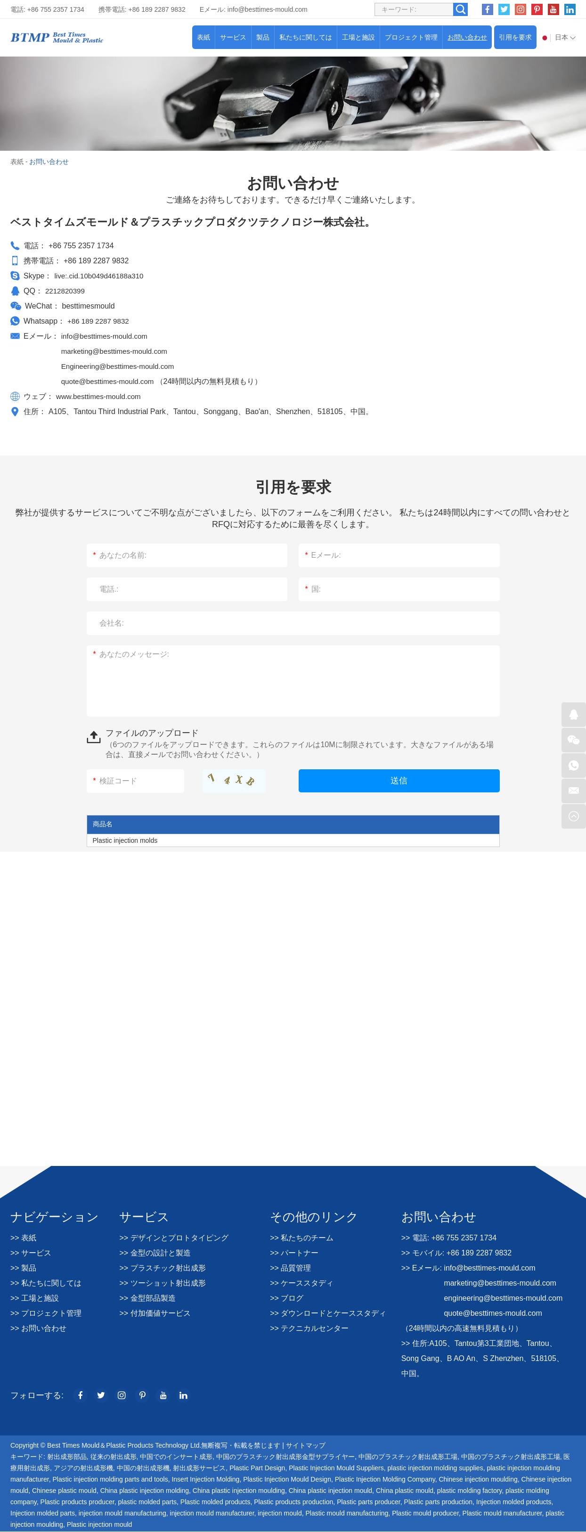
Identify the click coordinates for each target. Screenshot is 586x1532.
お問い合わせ (467, 37)
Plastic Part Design (257, 1468)
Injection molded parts (42, 1513)
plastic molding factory (469, 1491)
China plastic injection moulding (239, 1491)
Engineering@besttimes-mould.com (121, 366)
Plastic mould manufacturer (502, 1513)
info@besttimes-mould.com (268, 9)
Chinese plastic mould (64, 1491)
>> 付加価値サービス (154, 1313)
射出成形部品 (67, 1457)
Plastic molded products (215, 1502)
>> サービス (30, 1253)
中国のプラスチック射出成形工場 (407, 1457)
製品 (262, 37)
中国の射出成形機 (143, 1468)
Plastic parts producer (368, 1502)
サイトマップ (306, 1446)
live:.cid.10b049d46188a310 (101, 276)
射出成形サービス (199, 1468)
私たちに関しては (305, 37)
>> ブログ (286, 1298)
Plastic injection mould (99, 1525)
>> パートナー (294, 1253)
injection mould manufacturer (212, 1513)
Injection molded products (514, 1502)
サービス (233, 37)
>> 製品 (23, 1268)
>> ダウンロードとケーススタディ (328, 1313)
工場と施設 (358, 37)
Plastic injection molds (125, 840)
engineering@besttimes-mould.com (503, 1298)
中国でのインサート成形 (176, 1457)
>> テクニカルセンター (309, 1328)
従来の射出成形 (113, 1457)
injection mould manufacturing (122, 1513)
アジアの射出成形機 (83, 1468)
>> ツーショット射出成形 (162, 1283)
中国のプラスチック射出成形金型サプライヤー (285, 1457)
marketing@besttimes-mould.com (117, 351)
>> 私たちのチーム (302, 1238)
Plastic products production (293, 1502)
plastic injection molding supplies (435, 1468)
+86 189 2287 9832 (99, 321)
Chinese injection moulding (478, 1479)
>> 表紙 (23, 1238)
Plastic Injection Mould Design (287, 1479)
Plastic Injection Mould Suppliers (336, 1468)
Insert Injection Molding (205, 1479)
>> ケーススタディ (302, 1283)
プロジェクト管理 (411, 37)
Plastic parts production (438, 1502)
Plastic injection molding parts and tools (110, 1479)
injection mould (279, 1513)
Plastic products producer (77, 1502)
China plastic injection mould (330, 1491)
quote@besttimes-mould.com (111, 381)
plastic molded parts (147, 1502)
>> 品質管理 (290, 1268)
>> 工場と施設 (34, 1298)
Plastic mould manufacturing (346, 1513)
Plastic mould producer (425, 1513)
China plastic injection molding (144, 1491)
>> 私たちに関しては (45, 1283)
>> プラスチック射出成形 (162, 1268)
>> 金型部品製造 (147, 1298)
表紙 (203, 37)
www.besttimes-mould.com (101, 396)
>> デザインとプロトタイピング (173, 1238)
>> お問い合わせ (38, 1328)
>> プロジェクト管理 (45, 1313)
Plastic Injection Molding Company (385, 1479)
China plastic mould (404, 1491)
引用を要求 (515, 37)
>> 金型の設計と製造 (154, 1253)
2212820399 (66, 291)
